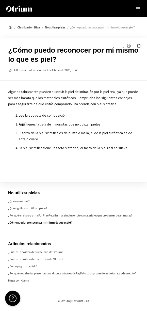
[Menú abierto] (138, 9)
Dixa (86, 301)
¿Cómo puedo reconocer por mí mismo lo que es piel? (102, 27)
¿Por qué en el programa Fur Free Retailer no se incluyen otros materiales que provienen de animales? (70, 215)
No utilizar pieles (55, 27)
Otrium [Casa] (45, 8)
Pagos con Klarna (18, 280)
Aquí (22, 124)
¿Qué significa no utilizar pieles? (27, 208)
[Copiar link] (139, 46)
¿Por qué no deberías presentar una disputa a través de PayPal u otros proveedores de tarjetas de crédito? (72, 273)
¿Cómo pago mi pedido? (22, 266)
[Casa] (19, 9)
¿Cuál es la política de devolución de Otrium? (35, 259)
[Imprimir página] (129, 46)
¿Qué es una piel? (18, 201)
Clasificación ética (28, 27)
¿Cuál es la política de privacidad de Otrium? (35, 252)
